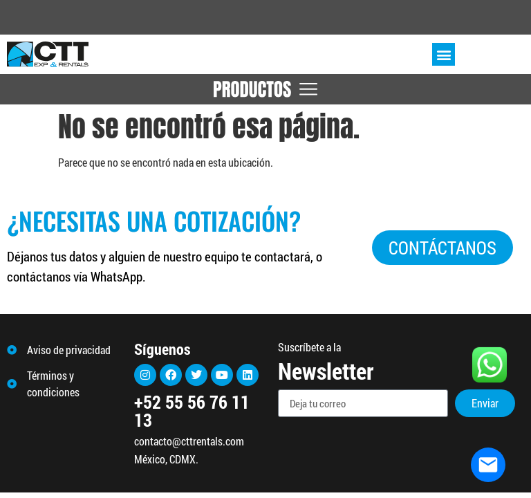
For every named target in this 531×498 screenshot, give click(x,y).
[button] (443, 54)
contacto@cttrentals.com (189, 441)
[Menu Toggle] (265, 89)
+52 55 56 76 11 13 (192, 411)
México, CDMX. (166, 459)
